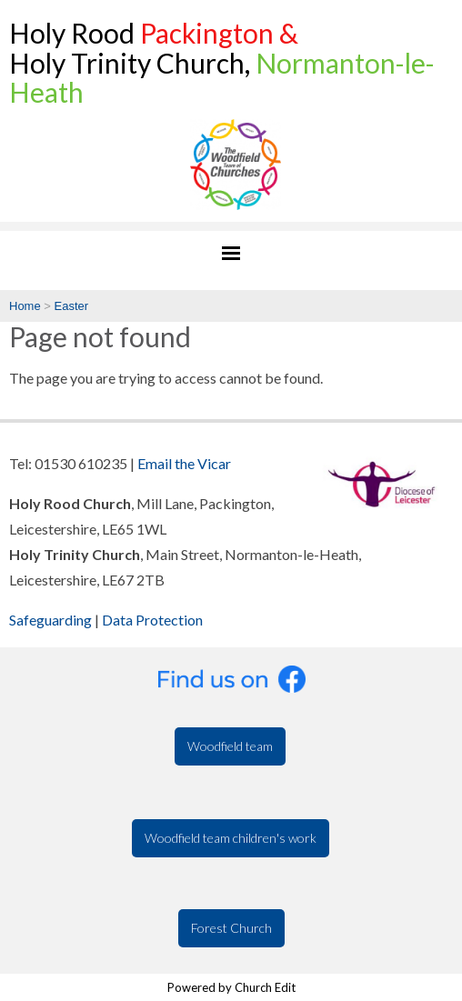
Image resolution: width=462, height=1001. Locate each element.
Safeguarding (50, 619)
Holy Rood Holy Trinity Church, (222, 62)
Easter (72, 306)
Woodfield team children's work (230, 838)
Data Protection (152, 619)
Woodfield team (230, 746)
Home (25, 306)
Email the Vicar (184, 463)
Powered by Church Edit (231, 987)
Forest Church (231, 928)
